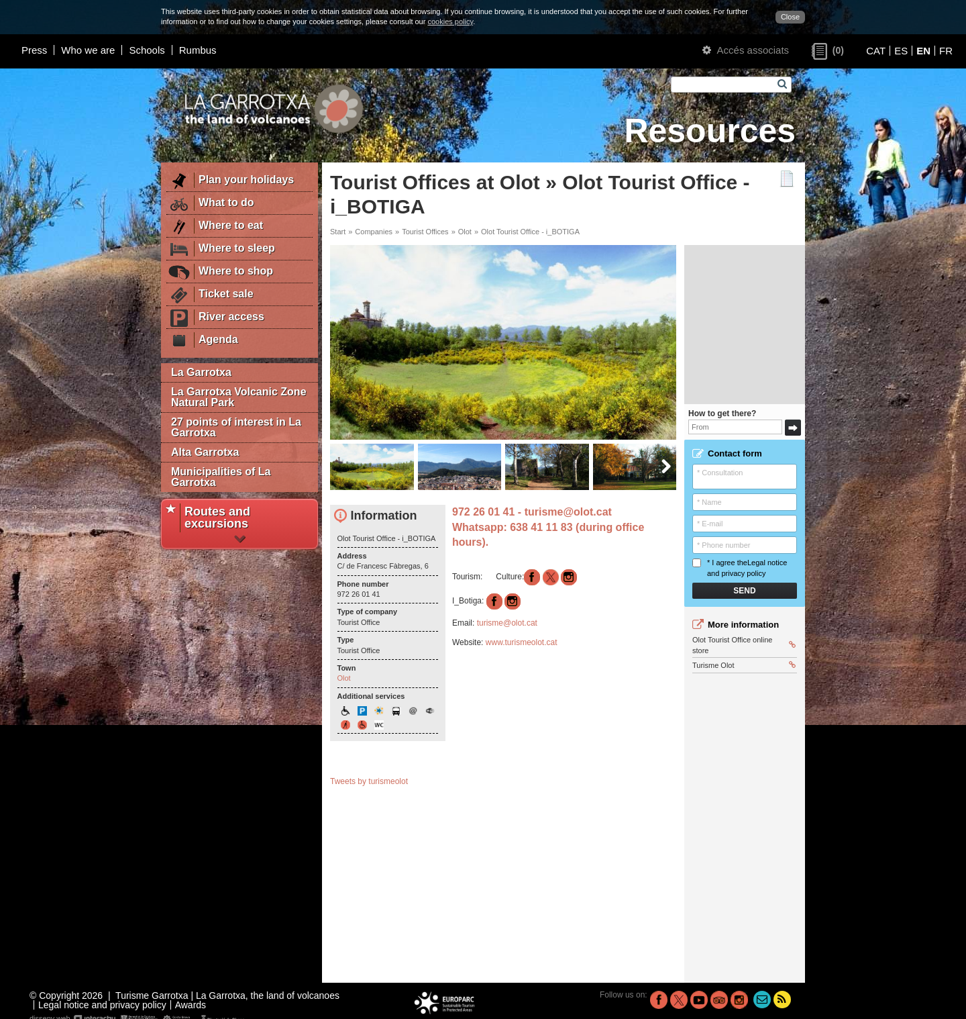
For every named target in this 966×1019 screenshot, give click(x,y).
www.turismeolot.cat (521, 642)
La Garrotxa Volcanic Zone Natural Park (239, 397)
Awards (190, 1005)
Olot (465, 232)
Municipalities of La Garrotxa (220, 477)
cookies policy (450, 21)
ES (901, 50)
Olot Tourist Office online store (744, 645)
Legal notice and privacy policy (102, 1005)
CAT (875, 50)
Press (34, 50)
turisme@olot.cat (570, 512)
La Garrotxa (201, 372)
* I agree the (739, 568)
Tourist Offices (425, 232)
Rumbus (198, 50)
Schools (146, 50)
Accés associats (745, 50)
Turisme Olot (744, 665)
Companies (373, 232)
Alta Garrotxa (205, 452)
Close (790, 17)
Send (744, 590)
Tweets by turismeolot (369, 781)
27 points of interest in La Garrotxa (236, 427)
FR (946, 50)
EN (923, 50)
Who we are (88, 50)
